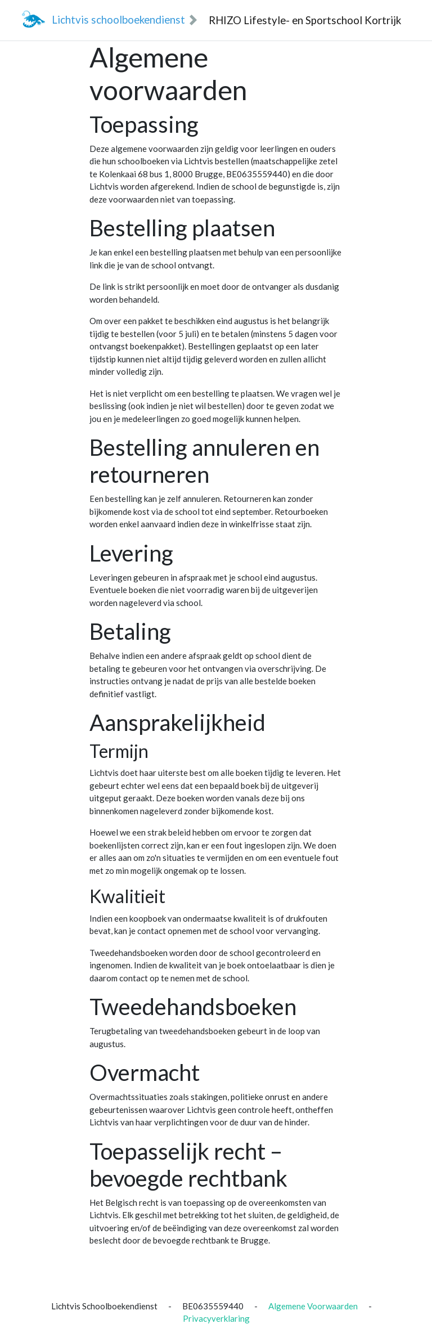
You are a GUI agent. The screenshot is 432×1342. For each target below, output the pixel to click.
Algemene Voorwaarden (313, 1306)
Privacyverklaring (216, 1318)
